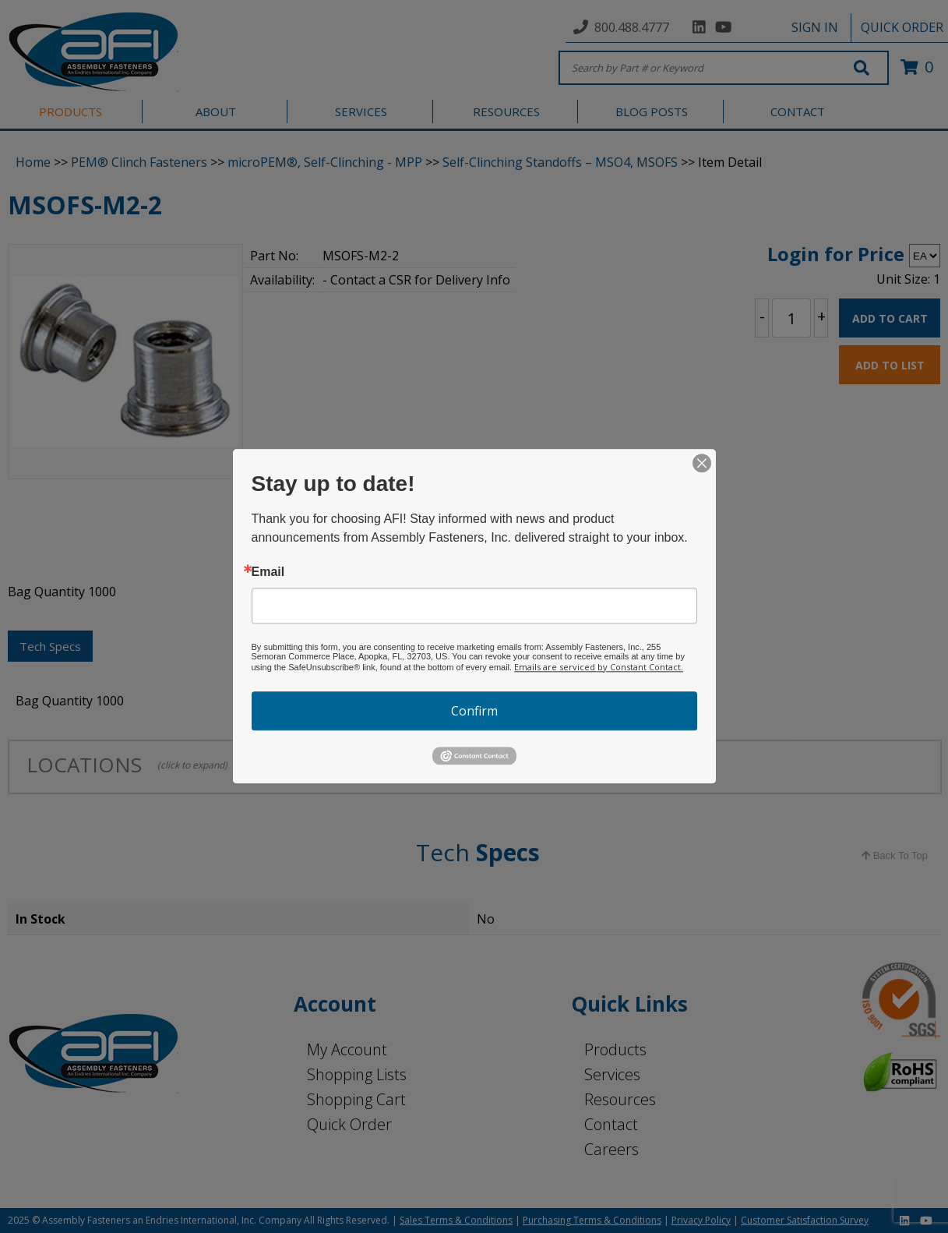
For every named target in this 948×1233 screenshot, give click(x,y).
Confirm (474, 710)
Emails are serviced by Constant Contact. (598, 667)
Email (268, 572)
